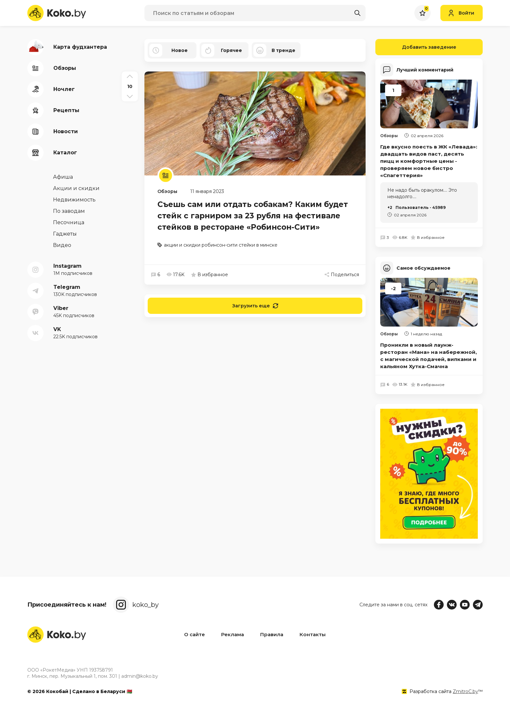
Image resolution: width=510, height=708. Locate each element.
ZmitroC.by (465, 691)
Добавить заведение (415, 47)
